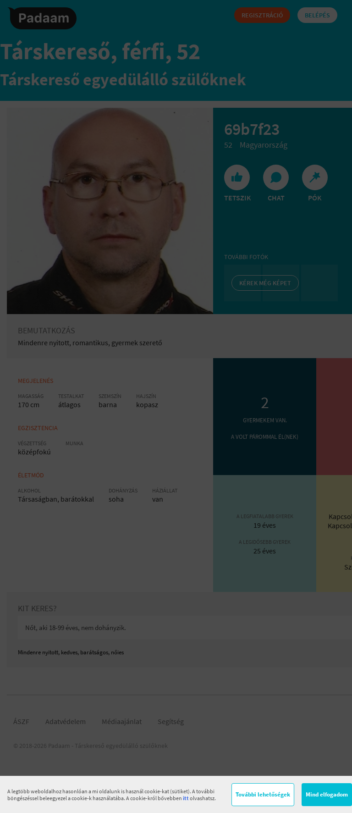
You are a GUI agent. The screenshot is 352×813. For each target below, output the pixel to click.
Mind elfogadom (327, 794)
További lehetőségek (263, 794)
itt (186, 798)
